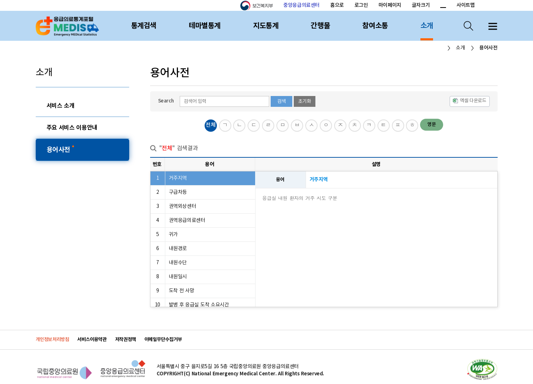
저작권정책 (125, 339)
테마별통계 (204, 26)
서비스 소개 (61, 105)
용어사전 (59, 150)
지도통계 (265, 26)
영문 (431, 124)
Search (166, 101)
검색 (281, 101)
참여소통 (375, 26)
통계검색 (143, 26)
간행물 (320, 26)
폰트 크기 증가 (434, 6)
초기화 (304, 101)
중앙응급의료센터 (301, 5)
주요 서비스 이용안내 (72, 127)
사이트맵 (465, 5)
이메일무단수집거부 (163, 339)
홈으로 (337, 5)
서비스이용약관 (91, 339)
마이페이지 (390, 5)
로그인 (361, 5)
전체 (210, 125)
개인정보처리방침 (52, 339)
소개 (426, 26)
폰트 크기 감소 (443, 6)
